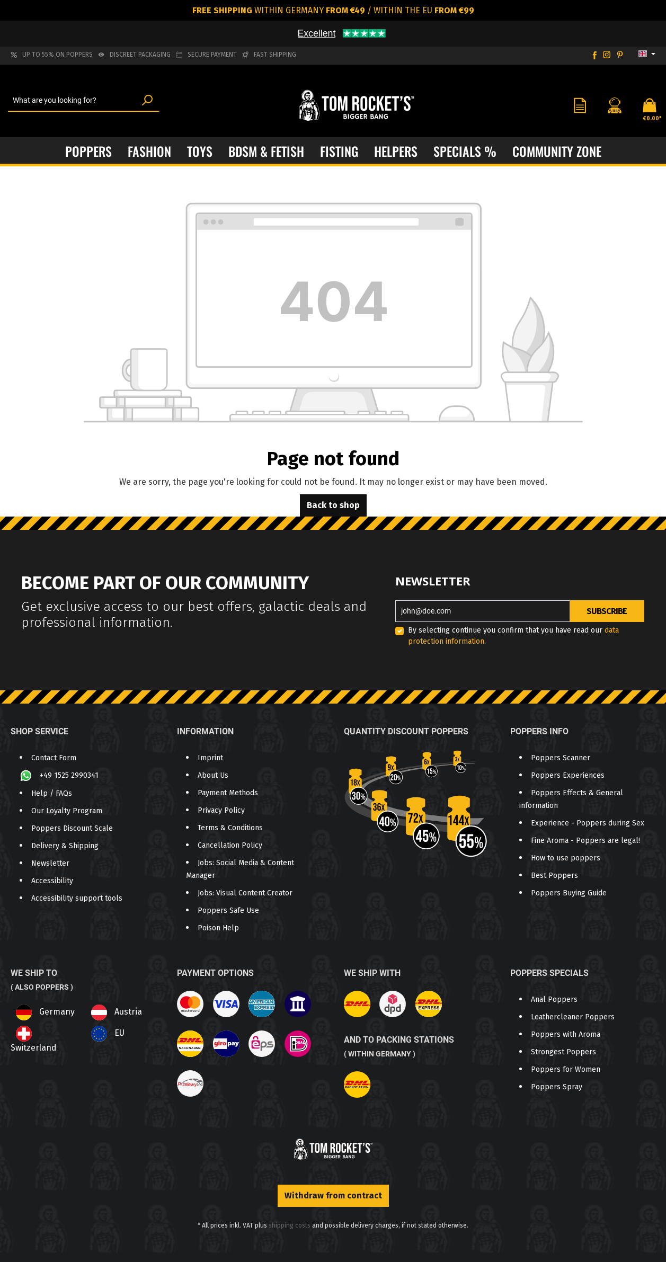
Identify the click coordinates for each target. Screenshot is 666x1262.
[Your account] (614, 105)
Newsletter (50, 863)
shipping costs (289, 1225)
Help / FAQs (51, 793)
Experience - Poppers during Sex (587, 823)
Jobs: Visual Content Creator (245, 892)
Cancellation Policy (230, 845)
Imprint (210, 757)
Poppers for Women (565, 1069)
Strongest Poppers (563, 1051)
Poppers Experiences (568, 775)
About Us (213, 775)
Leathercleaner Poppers (573, 1016)
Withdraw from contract (333, 1195)
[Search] (147, 101)
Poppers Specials (549, 973)
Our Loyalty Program (66, 810)
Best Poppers (554, 875)
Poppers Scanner (560, 757)
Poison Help (218, 927)
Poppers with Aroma (565, 1034)
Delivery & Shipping (65, 845)
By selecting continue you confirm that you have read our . (513, 636)
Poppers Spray (556, 1086)
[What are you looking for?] (72, 101)
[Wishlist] (579, 105)
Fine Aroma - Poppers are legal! (585, 840)
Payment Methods (228, 792)
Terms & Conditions (230, 827)
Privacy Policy (221, 810)
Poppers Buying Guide (569, 892)
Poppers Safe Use (228, 910)
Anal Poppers (554, 999)
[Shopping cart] (646, 105)
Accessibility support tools (76, 898)
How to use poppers (565, 858)
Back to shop (333, 505)
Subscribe (607, 611)
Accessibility (52, 880)
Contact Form (53, 757)
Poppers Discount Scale (72, 828)
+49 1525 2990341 (68, 775)
